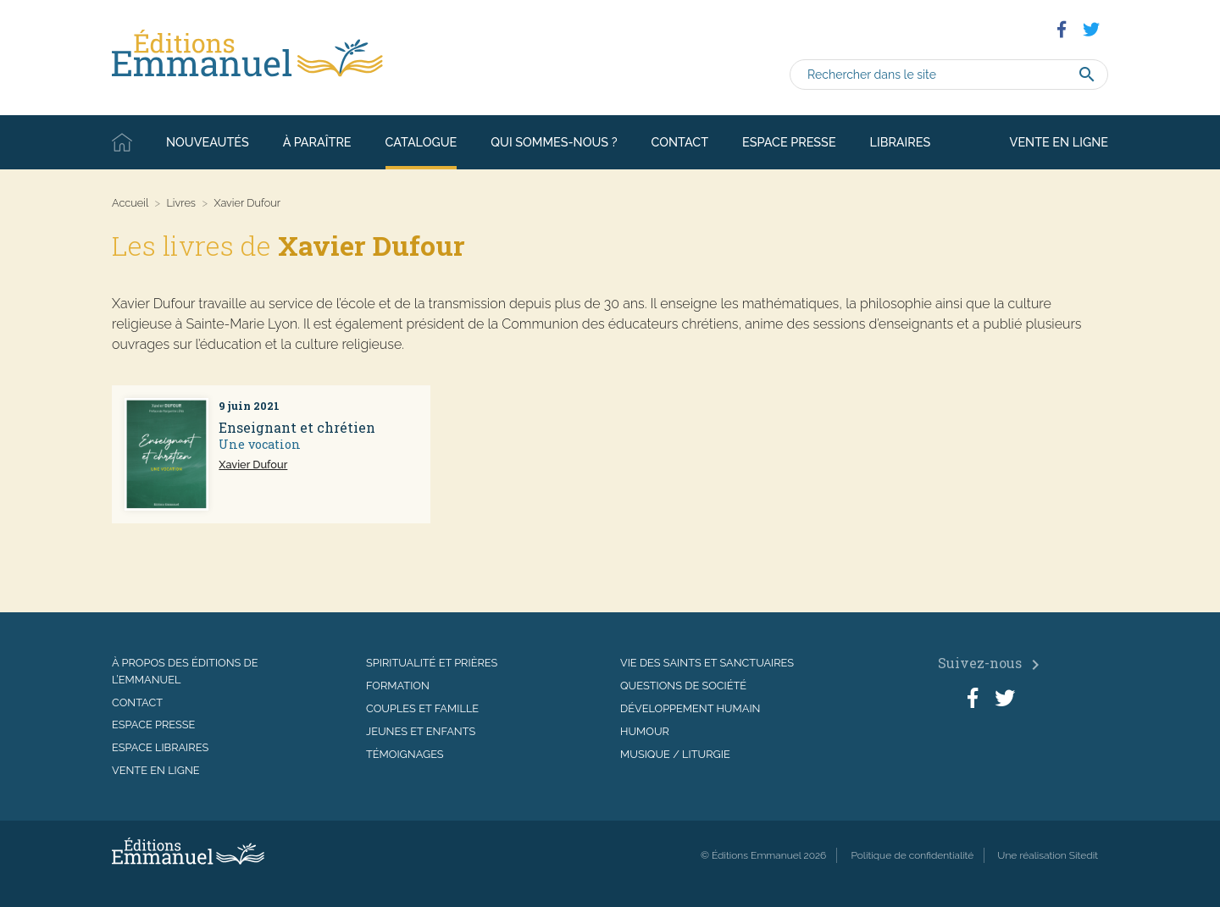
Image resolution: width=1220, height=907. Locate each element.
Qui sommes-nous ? (554, 142)
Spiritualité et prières (431, 662)
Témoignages (405, 754)
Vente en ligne (1059, 142)
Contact (680, 142)
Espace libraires (160, 747)
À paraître (317, 142)
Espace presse (789, 142)
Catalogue (421, 142)
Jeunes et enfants (420, 731)
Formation (398, 685)
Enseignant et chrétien (297, 427)
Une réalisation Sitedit (1047, 855)
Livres (181, 202)
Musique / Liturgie (675, 754)
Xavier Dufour (253, 464)
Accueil (122, 142)
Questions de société (683, 685)
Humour (644, 731)
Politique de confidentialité (912, 855)
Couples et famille (422, 708)
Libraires (900, 142)
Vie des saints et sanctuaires (707, 662)
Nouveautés (207, 142)
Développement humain (690, 708)
